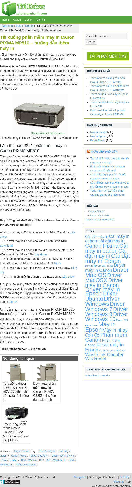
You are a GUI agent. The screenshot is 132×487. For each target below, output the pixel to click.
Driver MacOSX (38, 455)
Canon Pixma (18, 455)
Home (5, 19)
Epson (28, 19)
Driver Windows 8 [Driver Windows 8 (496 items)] (106, 311)
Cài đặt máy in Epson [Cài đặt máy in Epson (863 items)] (107, 258)
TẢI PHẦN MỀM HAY (108, 56)
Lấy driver (41, 254)
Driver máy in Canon (63, 455)
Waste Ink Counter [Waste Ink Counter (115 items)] (104, 354)
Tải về (57, 263)
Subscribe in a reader (97, 375)
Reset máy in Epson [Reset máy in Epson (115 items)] (104, 347)
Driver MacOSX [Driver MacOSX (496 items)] (103, 277)
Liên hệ (40, 19)
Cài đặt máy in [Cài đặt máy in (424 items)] (106, 253)
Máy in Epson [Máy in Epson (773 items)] (100, 327)
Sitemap (118, 481)
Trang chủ (6, 25)
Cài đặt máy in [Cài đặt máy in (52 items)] (111, 241)
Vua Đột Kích (97, 211)
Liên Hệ (12, 301)
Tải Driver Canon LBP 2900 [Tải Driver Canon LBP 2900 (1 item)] (112, 350)
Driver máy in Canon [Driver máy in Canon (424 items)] (104, 282)
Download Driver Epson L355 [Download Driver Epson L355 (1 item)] (99, 265)
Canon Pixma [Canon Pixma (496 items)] (102, 245)
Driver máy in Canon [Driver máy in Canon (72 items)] (105, 267)
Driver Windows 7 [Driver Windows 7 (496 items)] (105, 306)
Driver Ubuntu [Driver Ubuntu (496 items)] (101, 296)
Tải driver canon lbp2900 (99, 219)
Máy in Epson (98, 136)
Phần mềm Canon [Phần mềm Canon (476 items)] (106, 337)
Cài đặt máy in (47, 451)
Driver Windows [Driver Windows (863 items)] (102, 301)
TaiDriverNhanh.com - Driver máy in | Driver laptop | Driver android (23, 8)
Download (6, 245)
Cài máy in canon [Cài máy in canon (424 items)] (106, 248)
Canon (17, 19)
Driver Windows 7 (55, 460)
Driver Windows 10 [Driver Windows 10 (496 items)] (106, 316)
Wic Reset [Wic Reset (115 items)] (95, 358)
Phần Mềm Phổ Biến (104, 151)
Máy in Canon (24, 25)
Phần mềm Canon (26, 464)
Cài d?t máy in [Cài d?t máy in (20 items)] (96, 237)
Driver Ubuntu (9, 460)
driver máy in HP (99, 215)
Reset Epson (97, 140)
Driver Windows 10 (31, 460)
